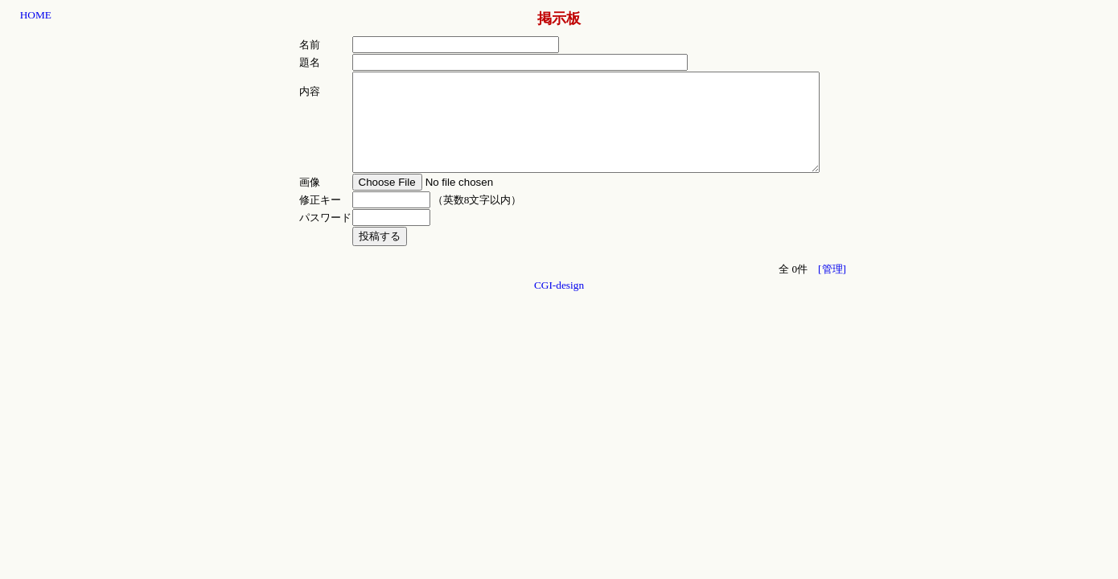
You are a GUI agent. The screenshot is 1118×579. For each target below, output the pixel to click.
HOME (35, 15)
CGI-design (559, 304)
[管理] (832, 288)
